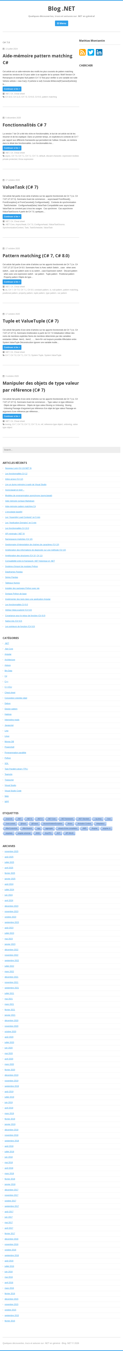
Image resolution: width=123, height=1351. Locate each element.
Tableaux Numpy (12, 583)
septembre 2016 (12, 1255)
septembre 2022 (12, 960)
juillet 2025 (9, 862)
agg (38, 828)
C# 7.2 (28, 156)
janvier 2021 (10, 1015)
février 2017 (10, 1233)
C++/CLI (8, 687)
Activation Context (84, 824)
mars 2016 (9, 1288)
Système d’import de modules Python (21, 566)
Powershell (9, 747)
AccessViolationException (52, 824)
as (6, 290)
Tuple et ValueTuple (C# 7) (31, 321)
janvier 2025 (10, 879)
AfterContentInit (11, 828)
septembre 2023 (12, 922)
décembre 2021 (11, 977)
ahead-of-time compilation (67, 828)
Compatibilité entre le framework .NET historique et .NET (30, 561)
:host (109, 819)
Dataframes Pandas (14, 572)
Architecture (10, 660)
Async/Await (20, 224)
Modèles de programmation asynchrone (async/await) (28, 495)
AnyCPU (48, 833)
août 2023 (9, 928)
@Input (23, 824)
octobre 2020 (10, 1031)
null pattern (57, 290)
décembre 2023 (11, 906)
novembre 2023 (11, 911)
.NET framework (67, 819)
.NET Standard (83, 819)
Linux (7, 736)
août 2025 (9, 857)
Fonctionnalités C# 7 (24, 125)
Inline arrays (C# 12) (14, 479)
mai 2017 (9, 1222)
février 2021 (10, 1010)
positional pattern (10, 293)
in (39, 424)
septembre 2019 (12, 1086)
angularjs (9, 833)
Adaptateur (100, 824)
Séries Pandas (11, 577)
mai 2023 (9, 939)
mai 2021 (9, 999)
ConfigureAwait (41, 224)
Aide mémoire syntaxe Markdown (19, 501)
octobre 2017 (10, 1201)
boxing (8, 424)
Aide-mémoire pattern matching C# (37, 59)
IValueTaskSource (57, 224)
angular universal (24, 833)
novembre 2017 (11, 1195)
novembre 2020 (11, 1026)
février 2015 (10, 1321)
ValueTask (48, 227)
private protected (10, 159)
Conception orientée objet (16, 698)
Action (70, 824)
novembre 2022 (11, 955)
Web (7, 796)
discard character (53, 156)
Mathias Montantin (92, 40)
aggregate (49, 828)
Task (27, 227)
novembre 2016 (11, 1244)
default (42, 156)
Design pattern (11, 709)
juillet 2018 (9, 1152)
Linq (6, 731)
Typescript (9, 780)
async (7, 156)
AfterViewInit (27, 828)
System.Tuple (37, 355)
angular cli (106, 828)
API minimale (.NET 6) (15, 534)
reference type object (53, 424)
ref (42, 424)
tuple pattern (39, 293)
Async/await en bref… (14, 490)
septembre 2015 (12, 1315)
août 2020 (9, 1037)
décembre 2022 (11, 950)
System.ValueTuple (52, 355)
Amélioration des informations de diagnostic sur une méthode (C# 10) (35, 550)
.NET (7, 94)
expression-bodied (70, 156)
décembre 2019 (11, 1075)
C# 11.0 (16, 97)
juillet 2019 (9, 1097)
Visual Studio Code (13, 791)
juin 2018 (9, 1157)
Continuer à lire (12, 89)
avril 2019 (9, 1108)
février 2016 (10, 1293)
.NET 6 (29, 819)
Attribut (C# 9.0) (18, 610)
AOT (58, 833)
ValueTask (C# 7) (20, 187)
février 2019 (10, 1119)
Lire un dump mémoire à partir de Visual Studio (25, 484)
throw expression (25, 159)
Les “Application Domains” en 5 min (20, 523)
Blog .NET (61, 8)
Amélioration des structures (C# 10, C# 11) (23, 555)
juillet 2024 (9, 889)
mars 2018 (9, 1173)
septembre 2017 (12, 1206)
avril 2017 (9, 1228)
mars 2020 (9, 1064)
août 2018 (9, 1146)
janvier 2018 (10, 1184)
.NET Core (9, 224)
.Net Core (9, 649)
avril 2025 (9, 868)
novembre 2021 (11, 982)
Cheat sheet (19, 94)
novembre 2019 (11, 1081)
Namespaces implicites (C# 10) (18, 539)
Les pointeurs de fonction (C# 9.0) (20, 626)
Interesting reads (12, 720)
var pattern (62, 293)
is (50, 290)
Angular (8, 654)
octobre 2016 (10, 1250)
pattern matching (49, 97)
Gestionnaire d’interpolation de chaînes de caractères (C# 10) (32, 544)
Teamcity (8, 774)
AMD (84, 828)
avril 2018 (9, 1168)
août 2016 (9, 1261)
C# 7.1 (21, 156)
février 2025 (10, 873)
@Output (34, 824)
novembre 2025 (11, 851)
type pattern (51, 293)
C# (12, 94)
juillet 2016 (9, 1266)
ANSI (38, 833)
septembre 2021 (12, 988)
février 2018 (10, 1179)
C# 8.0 (31, 97)
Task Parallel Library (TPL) (16, 769)
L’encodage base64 (13, 512)
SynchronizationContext (13, 227)
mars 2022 (9, 971)
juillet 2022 (9, 966)
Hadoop (8, 714)
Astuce (8, 665)
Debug (7, 703)
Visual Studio (10, 785)
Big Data (8, 671)
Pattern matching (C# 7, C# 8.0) (36, 256)
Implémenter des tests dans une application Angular (28, 599)
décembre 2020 (11, 1020)
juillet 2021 (9, 993)
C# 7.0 (24, 97)
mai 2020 (9, 1053)
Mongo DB (9, 741)
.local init (9, 819)
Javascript (9, 725)
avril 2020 (9, 1059)
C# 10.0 (8, 97)
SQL (7, 763)
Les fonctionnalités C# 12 (16, 474)
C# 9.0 (38, 97)
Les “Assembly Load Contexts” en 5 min (22, 517)
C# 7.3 (35, 156)
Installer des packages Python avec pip (22, 588)
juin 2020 (9, 1048)
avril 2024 (9, 900)
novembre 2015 (11, 1304)
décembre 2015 (11, 1299)
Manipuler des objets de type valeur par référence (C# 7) (41, 386)
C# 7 (10, 290)
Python (8, 758)
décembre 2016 (11, 1239)
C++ (6, 681)
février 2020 (10, 1070)
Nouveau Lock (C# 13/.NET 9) (18, 468)
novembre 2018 (11, 1135)
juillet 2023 (9, 933)
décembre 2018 (11, 1130)
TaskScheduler (36, 227)
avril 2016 (9, 1282)
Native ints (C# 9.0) (13, 621)
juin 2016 (9, 1272)
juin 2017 (9, 1217)
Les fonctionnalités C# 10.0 (17, 528)
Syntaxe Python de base (16, 594)
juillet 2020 (9, 1042)
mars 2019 (9, 1113)
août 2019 (9, 1091)
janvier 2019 (10, 1124)
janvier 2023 (10, 944)
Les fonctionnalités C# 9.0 (16, 604)
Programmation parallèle (15, 752)
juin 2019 (9, 1102)
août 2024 (9, 884)
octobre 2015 (10, 1310)
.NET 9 (39, 819)
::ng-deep (98, 819)
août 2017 (9, 1212)
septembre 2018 (12, 1141)
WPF (7, 802)
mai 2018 (9, 1162)
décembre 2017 (11, 1190)
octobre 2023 (10, 917)
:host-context (10, 824)
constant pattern (41, 290)
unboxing (68, 424)
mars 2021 (9, 1004)
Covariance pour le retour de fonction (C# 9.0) (25, 615)
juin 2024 (9, 895)
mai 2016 (9, 1277)
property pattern (26, 293)
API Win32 (69, 833)
